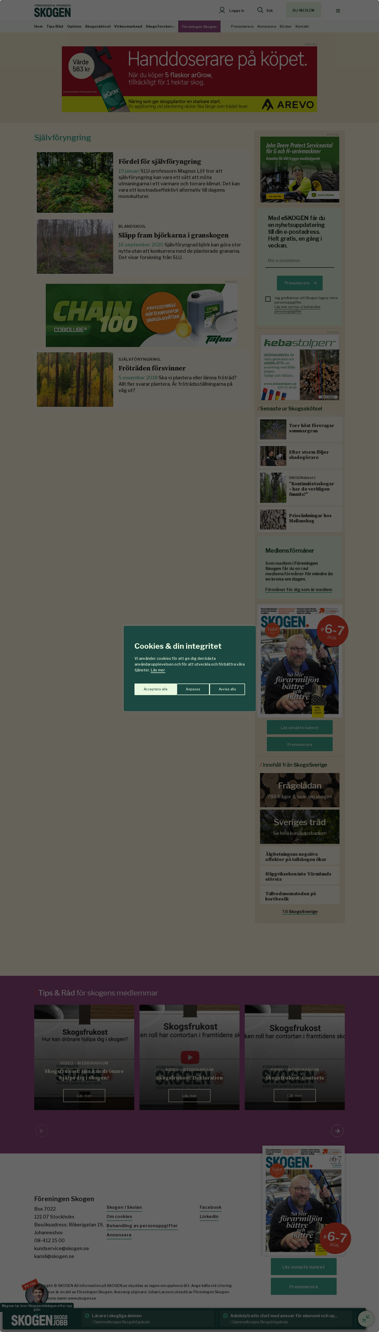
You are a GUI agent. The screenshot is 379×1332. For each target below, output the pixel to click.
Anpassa (150, 686)
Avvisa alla (184, 686)
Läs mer (158, 670)
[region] (189, 666)
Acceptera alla (224, 686)
